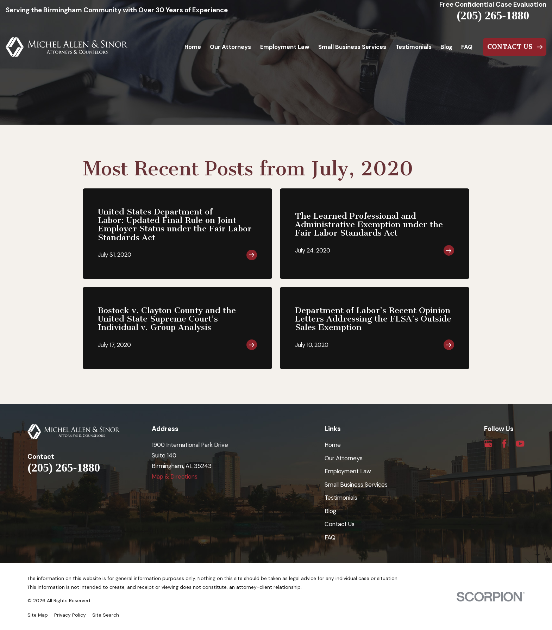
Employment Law (348, 471)
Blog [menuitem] (446, 47)
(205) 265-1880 (493, 15)
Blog (330, 511)
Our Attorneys (344, 458)
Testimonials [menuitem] (413, 47)
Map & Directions (174, 476)
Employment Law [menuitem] (284, 47)
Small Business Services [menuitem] (352, 47)
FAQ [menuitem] (466, 47)
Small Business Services (356, 484)
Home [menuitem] (192, 47)
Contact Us (340, 524)
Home (333, 445)
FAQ (330, 537)
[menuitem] (37, 615)
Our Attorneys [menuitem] (230, 47)
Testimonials (341, 497)
